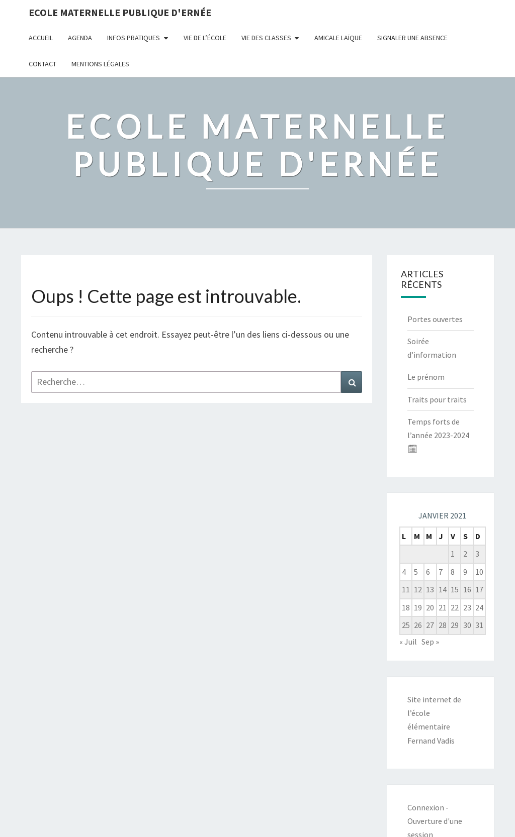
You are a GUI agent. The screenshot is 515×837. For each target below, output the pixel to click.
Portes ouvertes (435, 319)
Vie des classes (266, 37)
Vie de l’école (205, 37)
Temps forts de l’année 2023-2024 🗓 (438, 435)
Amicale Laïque (338, 37)
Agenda (80, 37)
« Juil (408, 642)
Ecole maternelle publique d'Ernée (120, 12)
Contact (42, 63)
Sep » (430, 642)
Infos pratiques (133, 37)
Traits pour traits (437, 399)
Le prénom (426, 377)
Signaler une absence (412, 37)
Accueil (41, 37)
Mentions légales (100, 63)
